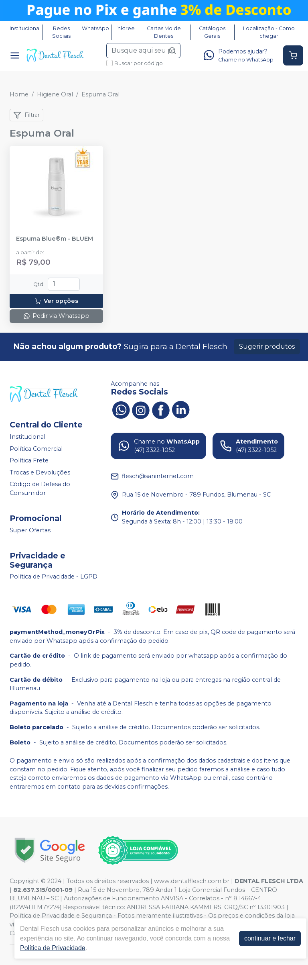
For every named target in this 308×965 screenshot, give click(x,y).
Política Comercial (36, 448)
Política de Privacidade (52, 948)
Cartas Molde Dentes (164, 32)
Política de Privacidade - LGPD (53, 577)
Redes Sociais (61, 32)
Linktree (124, 28)
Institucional (25, 28)
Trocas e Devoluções (40, 472)
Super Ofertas (30, 530)
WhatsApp (95, 28)
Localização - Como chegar (269, 32)
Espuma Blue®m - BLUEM (54, 238)
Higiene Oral (55, 94)
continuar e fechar (270, 938)
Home (19, 94)
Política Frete (29, 460)
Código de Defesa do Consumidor (40, 489)
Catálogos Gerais (212, 32)
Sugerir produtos (267, 346)
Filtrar (26, 115)
